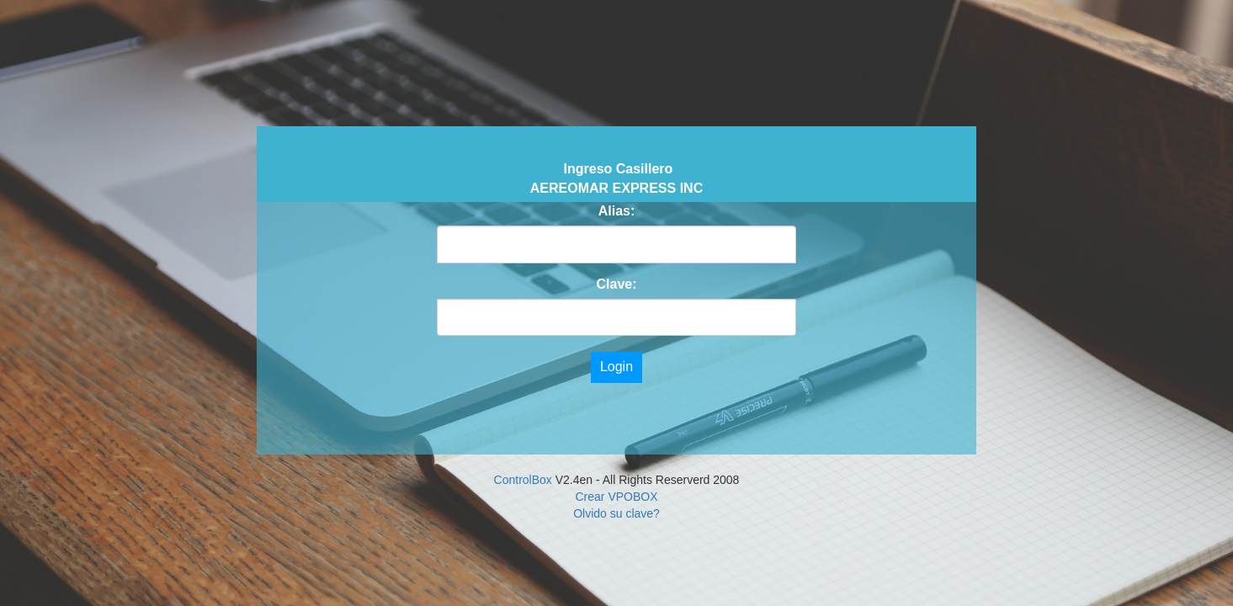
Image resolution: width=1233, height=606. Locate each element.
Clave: (616, 284)
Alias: (616, 211)
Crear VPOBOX (616, 496)
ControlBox (523, 479)
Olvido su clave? (616, 513)
